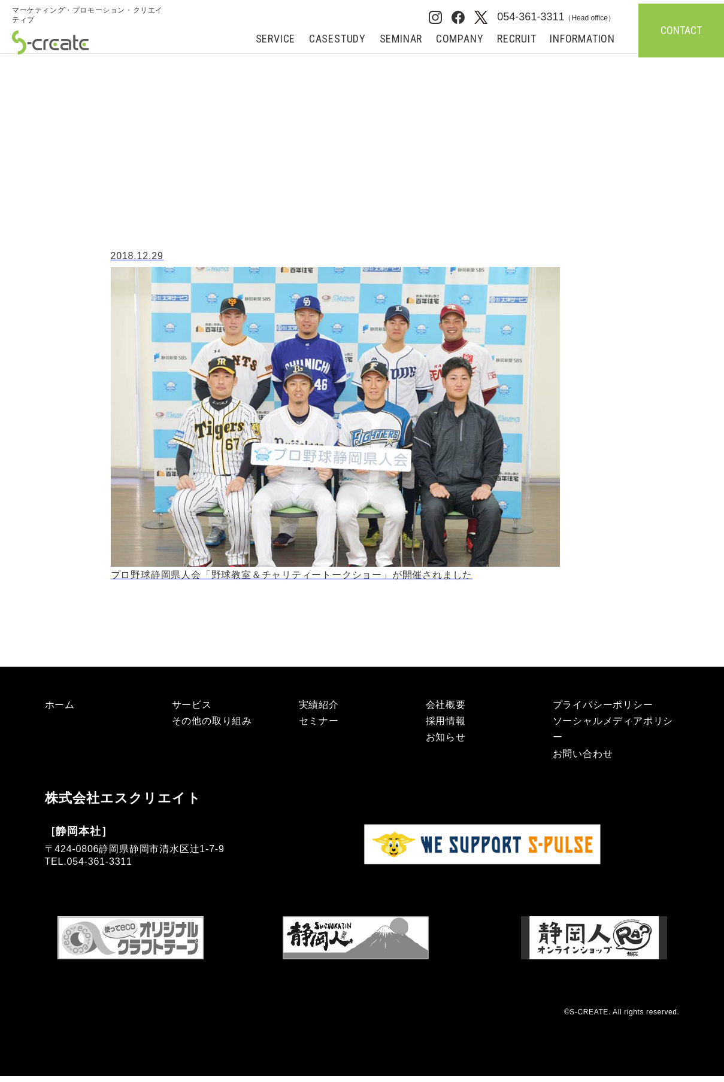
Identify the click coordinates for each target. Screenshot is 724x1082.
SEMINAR (401, 39)
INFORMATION (582, 39)
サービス (192, 705)
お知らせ (446, 737)
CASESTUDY (337, 39)
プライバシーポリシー (603, 705)
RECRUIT (517, 39)
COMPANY (460, 39)
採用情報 (446, 721)
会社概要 (446, 705)
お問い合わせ (583, 754)
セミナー (319, 721)
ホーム (32, 64)
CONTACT (681, 30)
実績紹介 (319, 705)
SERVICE (276, 39)
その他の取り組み (212, 721)
